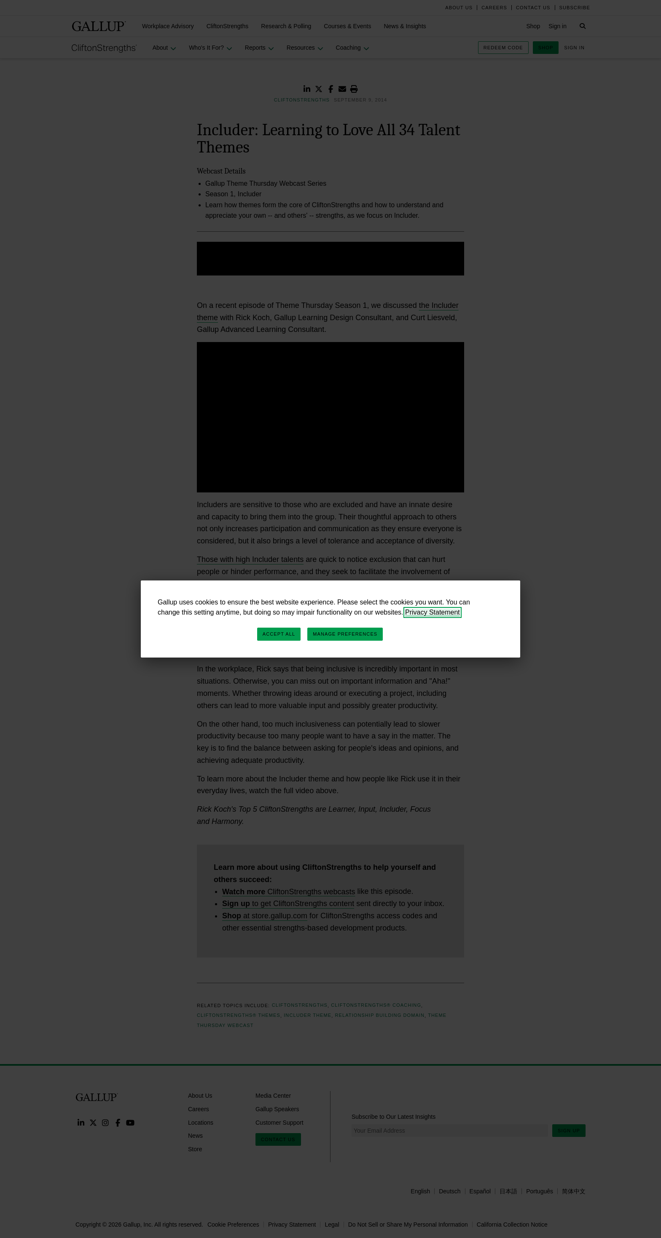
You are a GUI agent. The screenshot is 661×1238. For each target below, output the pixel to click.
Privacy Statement (432, 612)
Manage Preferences (345, 633)
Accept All (279, 633)
